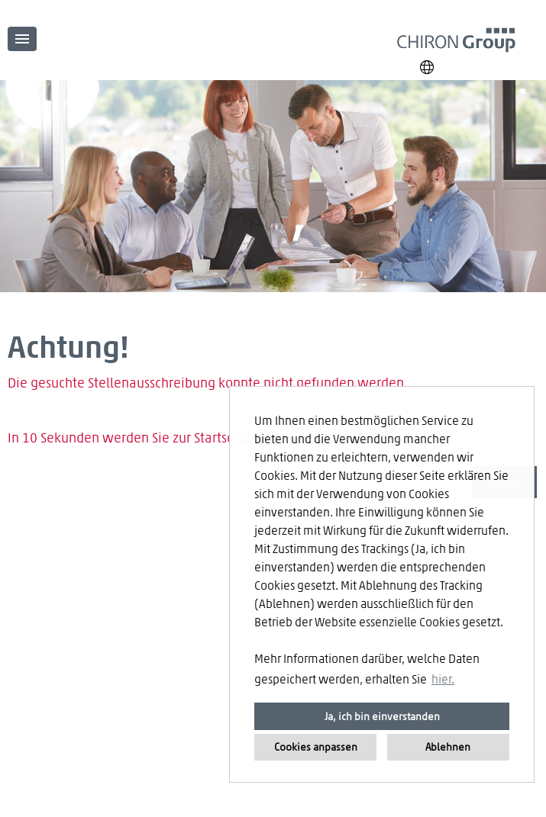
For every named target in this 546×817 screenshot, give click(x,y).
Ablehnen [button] (447, 746)
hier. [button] (442, 679)
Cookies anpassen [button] (315, 746)
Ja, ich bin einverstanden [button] (382, 716)
